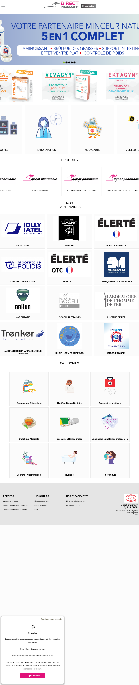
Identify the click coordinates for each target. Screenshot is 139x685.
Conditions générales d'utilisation (15, 505)
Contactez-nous (40, 505)
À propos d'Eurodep (10, 501)
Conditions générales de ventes (15, 509)
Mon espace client (41, 501)
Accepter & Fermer (32, 676)
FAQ (36, 509)
